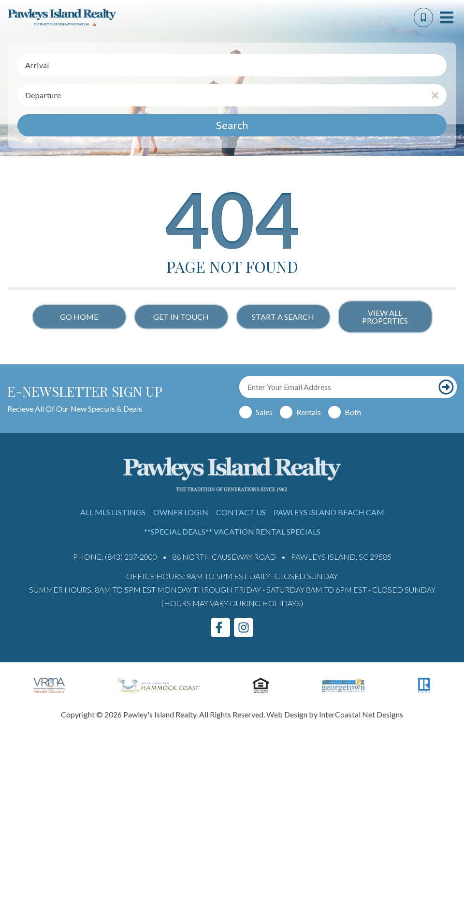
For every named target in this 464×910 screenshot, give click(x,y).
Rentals (308, 412)
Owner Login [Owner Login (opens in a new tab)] (180, 512)
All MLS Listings (112, 512)
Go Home (79, 316)
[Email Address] (337, 387)
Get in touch (181, 316)
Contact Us (241, 512)
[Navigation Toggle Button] (446, 17)
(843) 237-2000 (131, 556)
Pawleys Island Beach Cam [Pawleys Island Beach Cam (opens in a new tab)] (329, 512)
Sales (264, 412)
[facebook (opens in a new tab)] (220, 627)
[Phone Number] (423, 17)
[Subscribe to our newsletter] (446, 387)
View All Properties (385, 316)
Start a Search (283, 316)
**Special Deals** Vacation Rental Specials (232, 531)
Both (353, 412)
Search (232, 125)
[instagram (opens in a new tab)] (243, 627)
